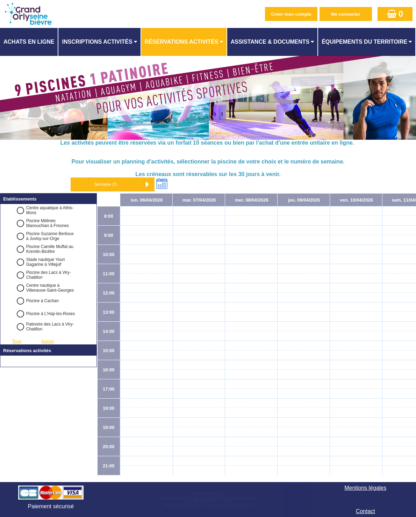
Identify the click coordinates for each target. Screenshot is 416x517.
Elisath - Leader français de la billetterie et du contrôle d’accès (208, 498)
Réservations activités (181, 42)
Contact (365, 511)
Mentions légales (365, 488)
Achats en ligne (28, 42)
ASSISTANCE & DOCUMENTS (270, 42)
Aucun (47, 341)
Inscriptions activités (97, 42)
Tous (16, 341)
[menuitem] (29, 42)
